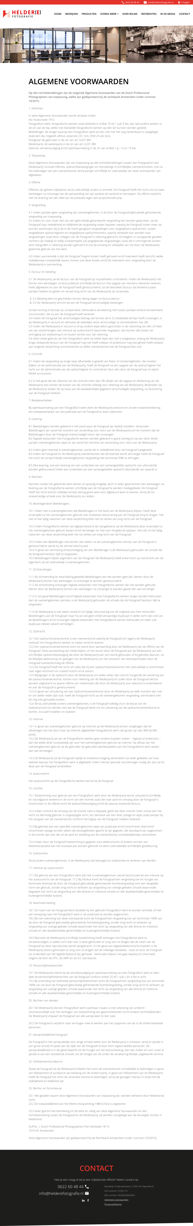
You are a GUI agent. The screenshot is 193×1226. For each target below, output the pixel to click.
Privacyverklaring (113, 1204)
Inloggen (185, 2)
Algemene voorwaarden (116, 1199)
